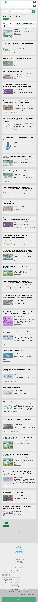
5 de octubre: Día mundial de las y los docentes (16, 402)
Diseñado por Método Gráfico (28, 594)
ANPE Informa (14, 381)
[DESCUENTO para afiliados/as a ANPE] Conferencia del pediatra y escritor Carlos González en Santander (18, 296)
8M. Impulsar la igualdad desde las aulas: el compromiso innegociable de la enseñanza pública (17, 85)
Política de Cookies (24, 591)
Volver (6, 18)
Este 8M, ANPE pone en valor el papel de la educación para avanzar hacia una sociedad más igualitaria (18, 312)
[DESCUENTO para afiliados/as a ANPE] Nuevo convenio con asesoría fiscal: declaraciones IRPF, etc (17, 187)
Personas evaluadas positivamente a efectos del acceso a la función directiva (18, 202)
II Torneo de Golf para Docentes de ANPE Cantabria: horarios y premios (17, 438)
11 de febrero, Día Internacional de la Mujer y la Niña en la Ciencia (17, 331)
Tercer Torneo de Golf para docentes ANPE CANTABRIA (15, 267)
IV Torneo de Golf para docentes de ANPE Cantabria (17, 171)
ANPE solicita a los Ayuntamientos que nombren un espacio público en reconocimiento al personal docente (17, 25)
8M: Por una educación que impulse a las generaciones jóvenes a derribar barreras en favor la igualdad (18, 218)
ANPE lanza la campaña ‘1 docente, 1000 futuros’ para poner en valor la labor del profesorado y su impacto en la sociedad (18, 120)
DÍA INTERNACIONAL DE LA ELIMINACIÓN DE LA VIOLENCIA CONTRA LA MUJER (17, 507)
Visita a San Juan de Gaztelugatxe (12, 71)
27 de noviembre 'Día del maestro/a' (13, 492)
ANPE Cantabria (14, 589)
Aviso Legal (32, 591)
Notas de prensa (14, 112)
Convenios (16, 244)
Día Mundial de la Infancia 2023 (12, 387)
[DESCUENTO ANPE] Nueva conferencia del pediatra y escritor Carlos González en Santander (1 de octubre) (18, 251)
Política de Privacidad (14, 591)
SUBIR (19, 599)
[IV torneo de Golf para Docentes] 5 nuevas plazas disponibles (17, 157)
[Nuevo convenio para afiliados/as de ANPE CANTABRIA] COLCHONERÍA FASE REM (15, 236)
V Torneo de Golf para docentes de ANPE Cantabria (17, 58)
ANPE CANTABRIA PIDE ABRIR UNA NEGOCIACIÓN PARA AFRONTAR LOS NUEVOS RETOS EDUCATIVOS (17, 420)
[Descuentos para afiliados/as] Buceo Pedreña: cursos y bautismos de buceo (18, 138)
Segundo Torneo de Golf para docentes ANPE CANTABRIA (15, 455)
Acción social (17, 33)
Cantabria (26, 28)
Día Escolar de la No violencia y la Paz (13, 350)
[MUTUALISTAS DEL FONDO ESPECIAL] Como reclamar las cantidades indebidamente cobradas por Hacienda (17, 369)
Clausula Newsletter (30, 593)
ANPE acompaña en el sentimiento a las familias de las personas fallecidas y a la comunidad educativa (18, 101)
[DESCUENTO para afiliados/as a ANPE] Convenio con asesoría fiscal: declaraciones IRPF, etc (18, 44)
